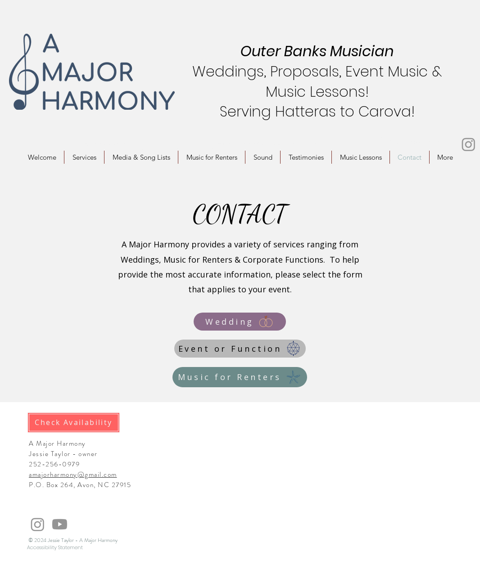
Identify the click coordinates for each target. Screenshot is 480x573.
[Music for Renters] (239, 377)
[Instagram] (468, 144)
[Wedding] (240, 322)
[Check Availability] (73, 422)
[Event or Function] (240, 349)
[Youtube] (59, 524)
